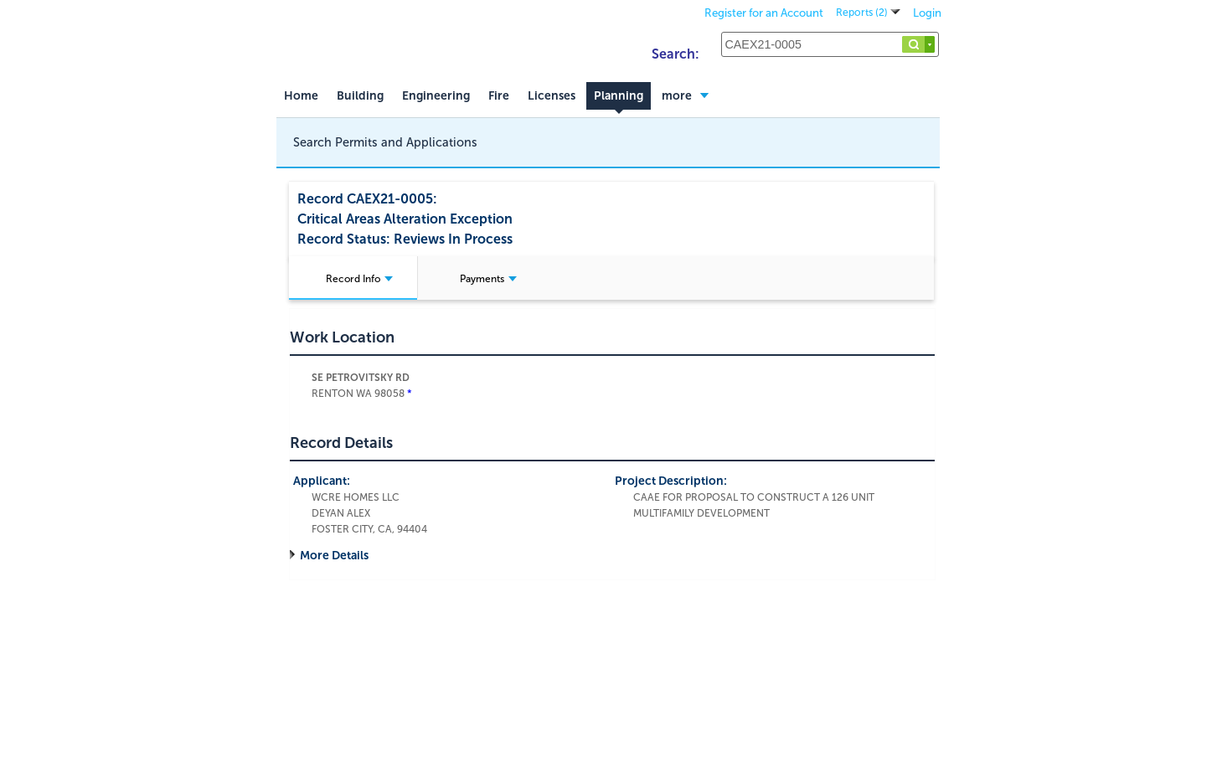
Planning (618, 96)
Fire (498, 96)
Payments (488, 279)
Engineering (436, 96)
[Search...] (830, 44)
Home (301, 96)
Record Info (359, 279)
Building (360, 96)
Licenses (551, 96)
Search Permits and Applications (385, 142)
